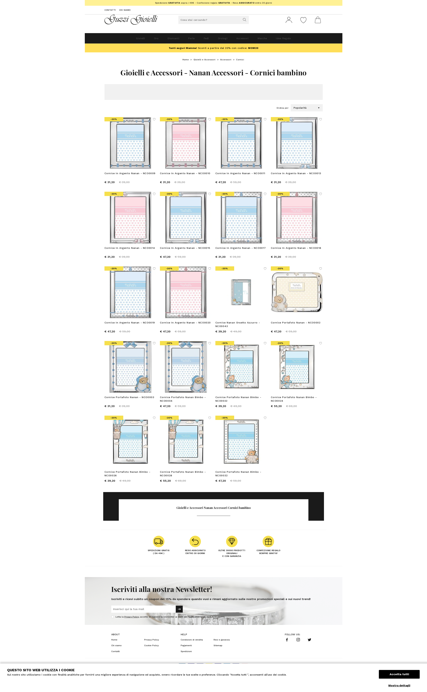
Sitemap (218, 653)
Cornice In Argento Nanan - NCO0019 (129, 326)
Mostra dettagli (399, 685)
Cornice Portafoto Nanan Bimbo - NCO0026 (127, 480)
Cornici (240, 61)
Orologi (226, 39)
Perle (185, 39)
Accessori (251, 39)
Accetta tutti (399, 677)
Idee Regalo (302, 39)
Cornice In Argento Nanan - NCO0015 (185, 250)
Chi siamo (125, 10)
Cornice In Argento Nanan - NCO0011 (240, 174)
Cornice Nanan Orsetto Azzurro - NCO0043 (237, 328)
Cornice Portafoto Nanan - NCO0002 (296, 326)
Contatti (110, 10)
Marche (275, 39)
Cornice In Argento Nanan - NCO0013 (296, 174)
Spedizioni (186, 659)
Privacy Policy (131, 624)
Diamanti (163, 39)
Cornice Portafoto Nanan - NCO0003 (129, 402)
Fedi (205, 39)
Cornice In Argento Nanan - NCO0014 (129, 250)
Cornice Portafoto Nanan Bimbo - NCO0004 (183, 404)
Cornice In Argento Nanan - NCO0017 (240, 250)
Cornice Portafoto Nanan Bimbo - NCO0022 (238, 404)
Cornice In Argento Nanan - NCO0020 (185, 326)
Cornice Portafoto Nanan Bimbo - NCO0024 (294, 404)
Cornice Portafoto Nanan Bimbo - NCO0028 (183, 480)
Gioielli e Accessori (205, 61)
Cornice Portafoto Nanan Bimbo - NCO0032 (238, 480)
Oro (141, 39)
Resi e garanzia (222, 647)
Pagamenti (186, 653)
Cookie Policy (151, 653)
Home (185, 61)
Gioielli (121, 39)
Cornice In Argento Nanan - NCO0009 (129, 174)
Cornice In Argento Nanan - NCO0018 (296, 250)
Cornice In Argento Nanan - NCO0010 (185, 174)
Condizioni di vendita (192, 647)
